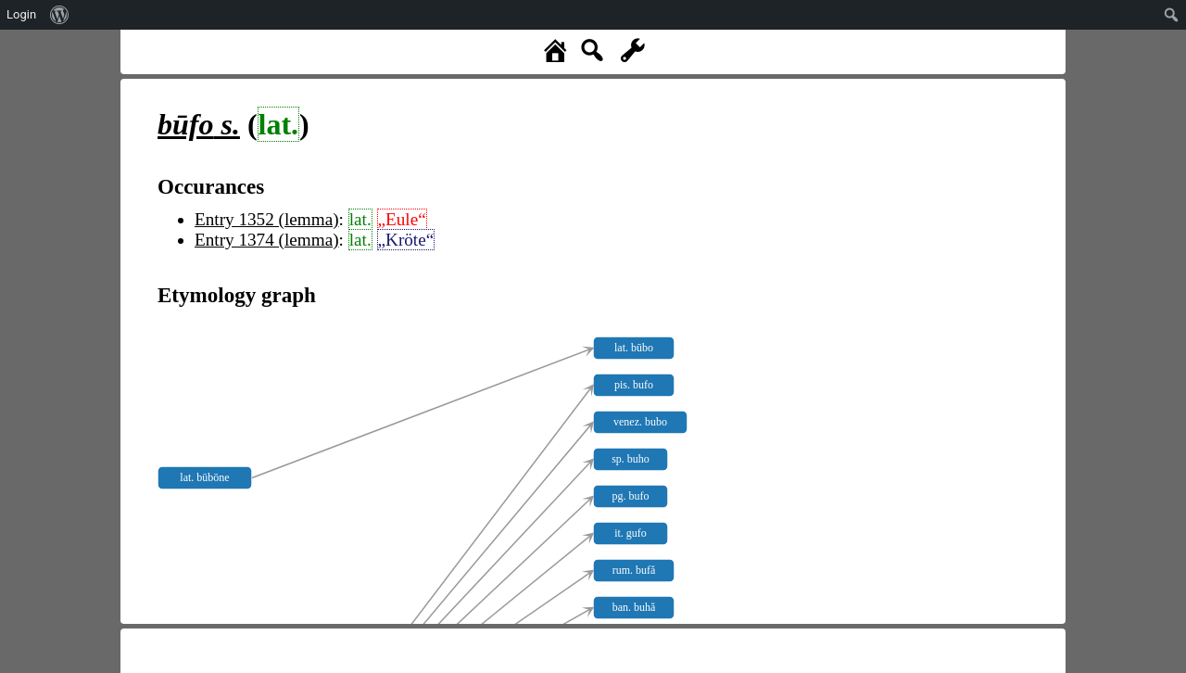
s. (199, 124)
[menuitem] (60, 15)
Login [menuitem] (21, 14)
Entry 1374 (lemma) (267, 239)
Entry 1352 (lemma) (267, 219)
